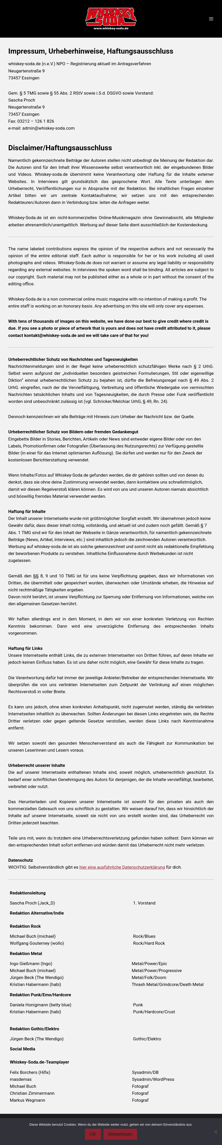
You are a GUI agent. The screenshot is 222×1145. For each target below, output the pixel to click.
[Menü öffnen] (211, 19)
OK (93, 1134)
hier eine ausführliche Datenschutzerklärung (122, 867)
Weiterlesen (120, 1134)
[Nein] (215, 1131)
